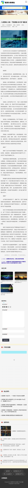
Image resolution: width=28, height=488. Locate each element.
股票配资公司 (17, 471)
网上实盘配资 (8, 474)
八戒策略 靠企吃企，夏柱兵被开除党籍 (15, 258)
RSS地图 (16, 482)
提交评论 (6, 340)
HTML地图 (20, 482)
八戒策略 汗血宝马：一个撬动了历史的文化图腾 (13, 395)
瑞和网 (8, 471)
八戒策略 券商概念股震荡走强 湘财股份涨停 (12, 415)
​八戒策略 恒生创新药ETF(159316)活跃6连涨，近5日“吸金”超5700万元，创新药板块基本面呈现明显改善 (14, 462)
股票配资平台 (20, 474)
